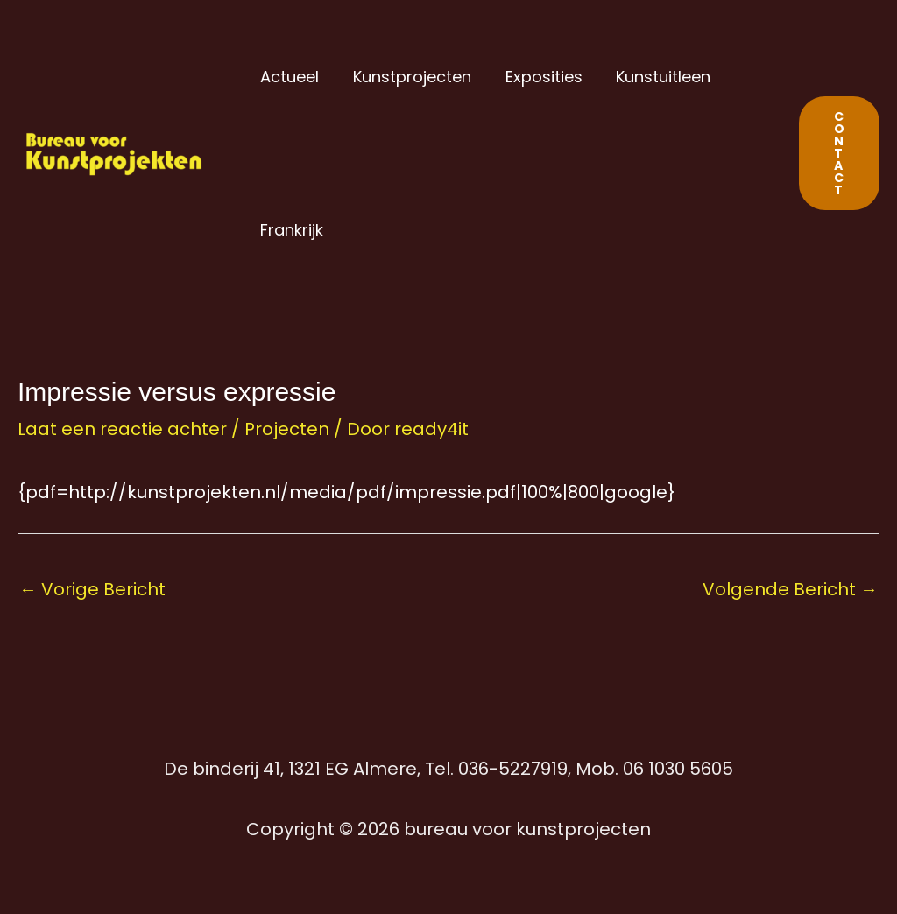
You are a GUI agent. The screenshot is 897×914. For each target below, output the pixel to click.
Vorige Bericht (92, 589)
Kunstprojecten (409, 77)
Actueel (288, 77)
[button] (839, 153)
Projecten (286, 429)
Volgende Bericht (790, 589)
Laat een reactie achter (122, 429)
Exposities (537, 77)
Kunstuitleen (655, 77)
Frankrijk (290, 230)
